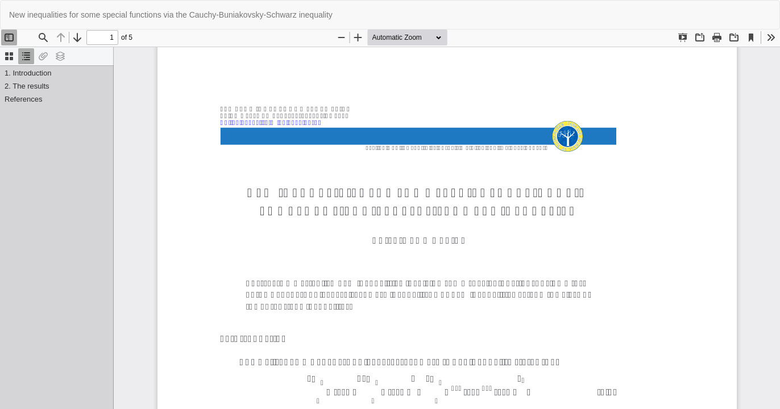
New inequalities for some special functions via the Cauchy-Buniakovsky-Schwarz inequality (171, 14)
